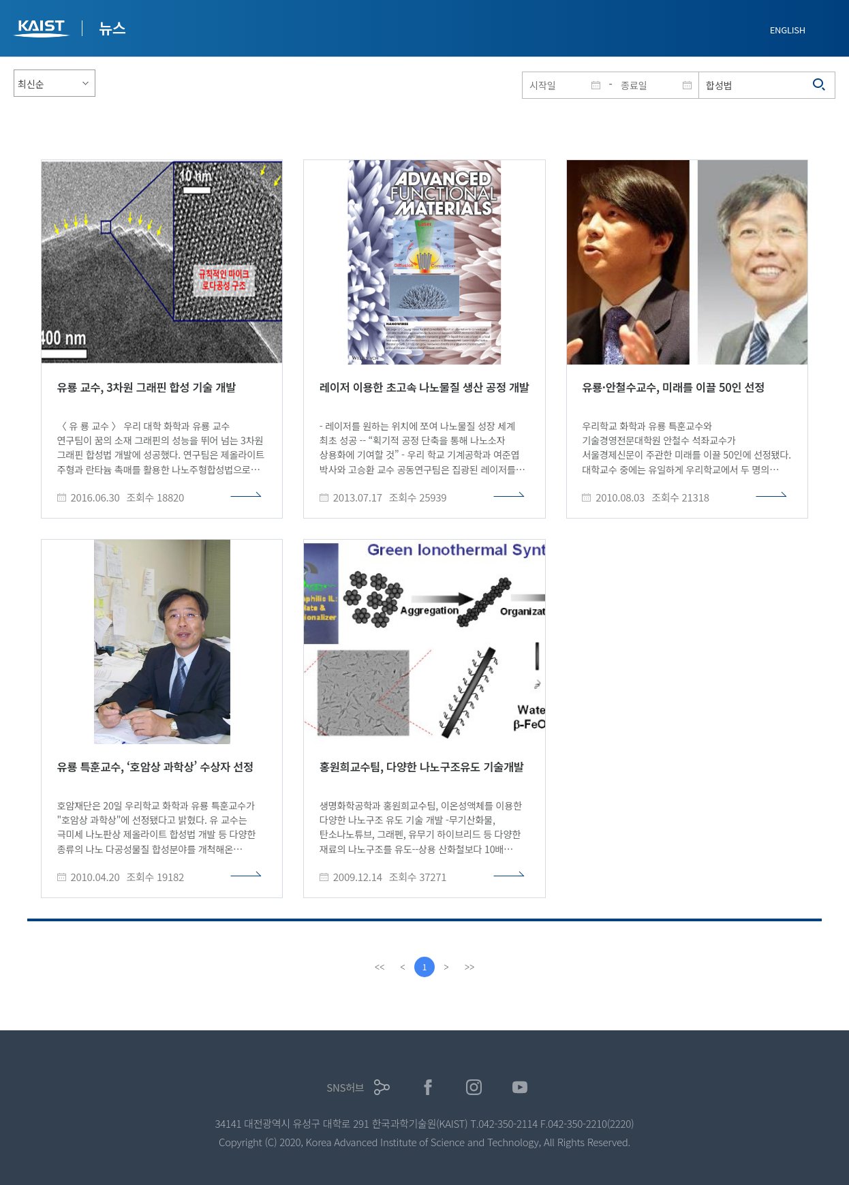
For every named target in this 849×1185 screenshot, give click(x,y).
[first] (379, 967)
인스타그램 (474, 1087)
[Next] (446, 967)
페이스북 (428, 1087)
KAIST (43, 30)
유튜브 (520, 1087)
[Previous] (402, 967)
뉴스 (112, 27)
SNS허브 (345, 1087)
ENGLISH (787, 29)
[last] (469, 967)
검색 (820, 85)
